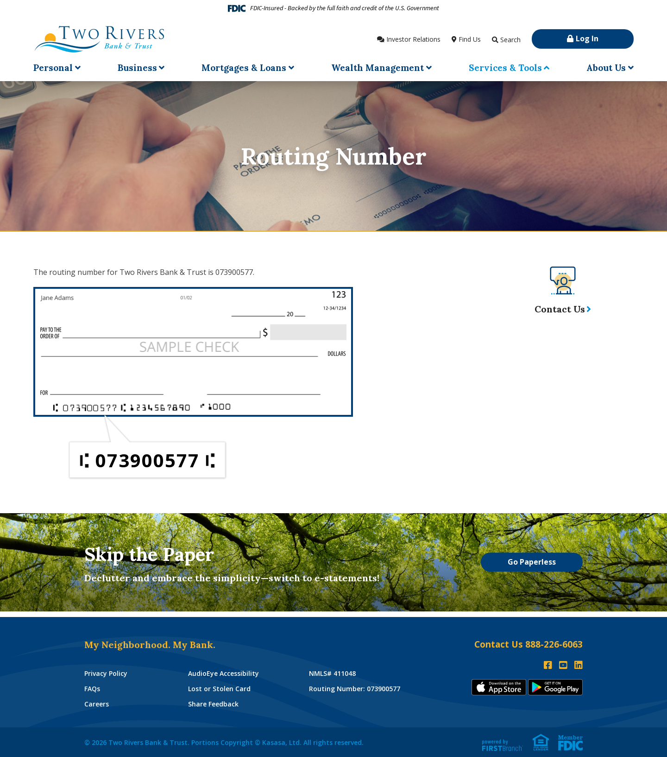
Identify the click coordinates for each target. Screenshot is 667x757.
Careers (96, 704)
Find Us (470, 39)
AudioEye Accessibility (223, 673)
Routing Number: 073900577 (354, 688)
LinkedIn (578, 665)
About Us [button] (606, 67)
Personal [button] (53, 67)
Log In (587, 38)
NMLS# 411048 (332, 673)
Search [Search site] (510, 39)
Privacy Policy (105, 673)
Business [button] (137, 67)
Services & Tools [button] (505, 67)
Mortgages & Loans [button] (243, 67)
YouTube (563, 665)
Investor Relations (413, 39)
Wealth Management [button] (377, 67)
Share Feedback (213, 704)
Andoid (555, 687)
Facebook (548, 665)
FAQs (92, 688)
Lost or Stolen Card (219, 688)
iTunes (499, 687)
